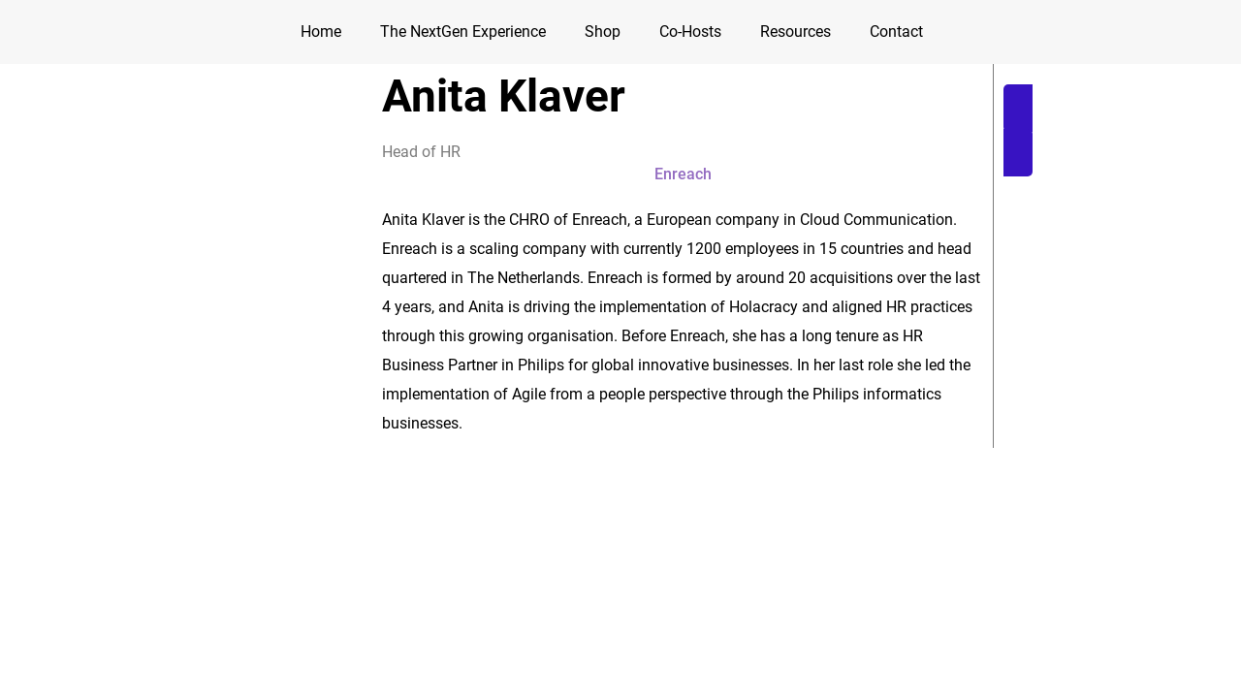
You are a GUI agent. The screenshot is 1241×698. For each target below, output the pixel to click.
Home (321, 31)
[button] (1115, 130)
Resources (795, 31)
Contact (896, 31)
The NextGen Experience (463, 31)
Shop (602, 31)
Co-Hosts (690, 31)
